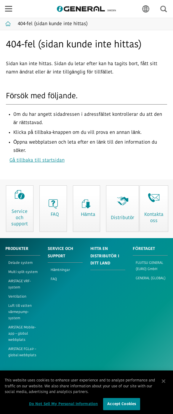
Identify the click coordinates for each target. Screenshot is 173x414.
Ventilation (17, 297)
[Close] (163, 383)
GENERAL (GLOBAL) (151, 278)
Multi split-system (23, 272)
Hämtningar (60, 270)
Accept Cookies (121, 406)
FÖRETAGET (144, 249)
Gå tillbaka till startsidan (37, 160)
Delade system (20, 263)
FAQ (54, 279)
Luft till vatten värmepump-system (20, 312)
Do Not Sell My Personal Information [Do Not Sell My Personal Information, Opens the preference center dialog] (63, 406)
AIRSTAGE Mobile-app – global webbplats (22, 334)
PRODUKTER (16, 249)
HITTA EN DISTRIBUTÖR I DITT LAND (104, 256)
